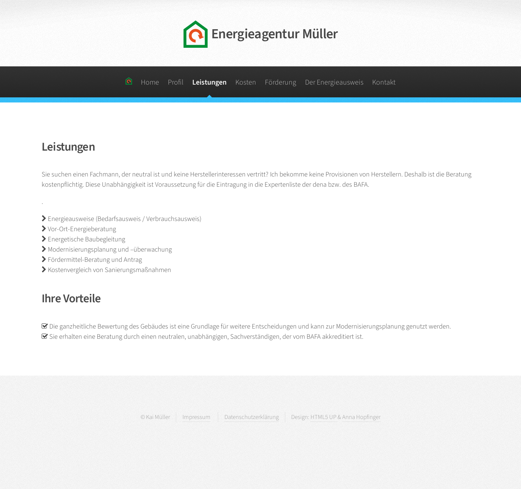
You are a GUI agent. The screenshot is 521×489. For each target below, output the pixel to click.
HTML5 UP (323, 417)
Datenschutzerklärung (251, 417)
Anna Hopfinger (361, 417)
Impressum (196, 417)
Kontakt (383, 82)
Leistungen (209, 82)
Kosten (245, 82)
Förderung (280, 82)
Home (150, 82)
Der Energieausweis (334, 82)
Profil (176, 82)
